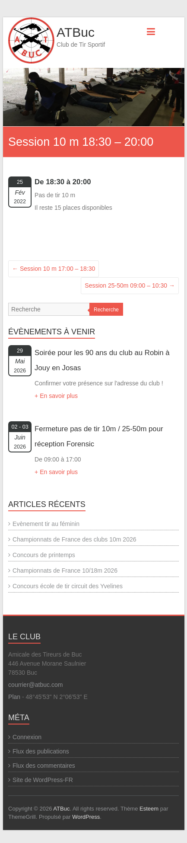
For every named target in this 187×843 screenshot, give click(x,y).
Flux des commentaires (44, 765)
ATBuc (76, 32)
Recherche (106, 310)
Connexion (27, 737)
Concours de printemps (44, 554)
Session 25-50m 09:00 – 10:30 (130, 285)
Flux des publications (41, 751)
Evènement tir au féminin (46, 523)
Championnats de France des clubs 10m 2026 (74, 539)
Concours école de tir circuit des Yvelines (68, 586)
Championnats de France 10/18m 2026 (65, 570)
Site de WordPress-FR (43, 779)
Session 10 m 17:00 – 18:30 (53, 268)
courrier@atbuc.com (35, 684)
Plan (14, 696)
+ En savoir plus (56, 395)
